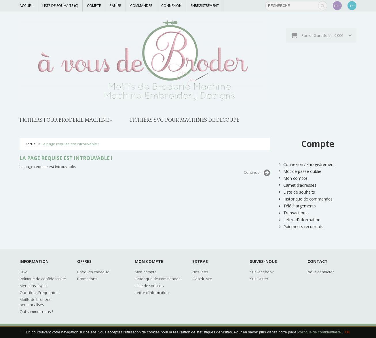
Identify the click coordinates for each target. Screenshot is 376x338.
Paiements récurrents (301, 226)
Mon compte (293, 178)
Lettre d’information (299, 219)
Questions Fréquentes (39, 292)
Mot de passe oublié (300, 171)
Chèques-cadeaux (93, 271)
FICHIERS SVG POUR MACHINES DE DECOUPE (184, 120)
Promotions (87, 278)
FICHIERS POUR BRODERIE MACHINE (64, 120)
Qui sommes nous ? (36, 311)
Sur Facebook (262, 271)
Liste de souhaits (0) (60, 5)
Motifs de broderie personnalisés (36, 302)
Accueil (26, 5)
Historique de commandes (306, 199)
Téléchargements (297, 206)
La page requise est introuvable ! (70, 143)
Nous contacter (320, 271)
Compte (94, 5)
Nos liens (200, 271)
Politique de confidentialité (319, 332)
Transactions (293, 212)
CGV (23, 271)
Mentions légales (34, 285)
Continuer (257, 173)
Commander (141, 5)
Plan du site (202, 278)
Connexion (171, 5)
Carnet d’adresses (297, 185)
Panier (115, 5)
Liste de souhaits (297, 192)
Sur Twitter (259, 278)
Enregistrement (205, 5)
